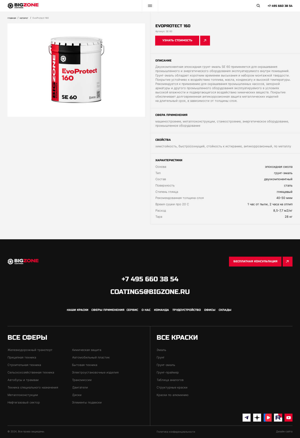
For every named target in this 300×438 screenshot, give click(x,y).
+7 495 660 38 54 (280, 6)
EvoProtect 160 (41, 18)
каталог (24, 18)
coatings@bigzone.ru (150, 292)
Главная (12, 18)
